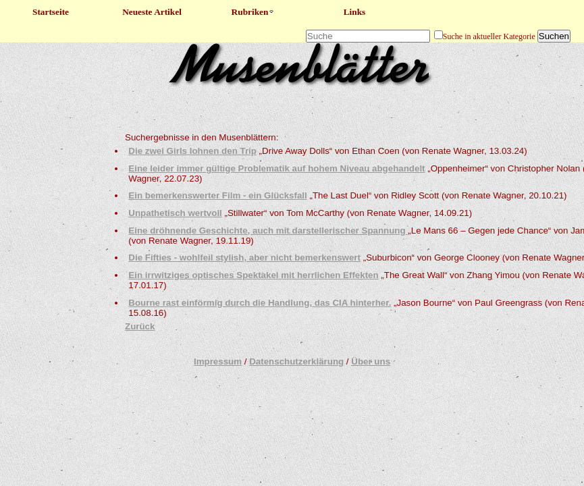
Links (355, 12)
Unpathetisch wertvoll (175, 213)
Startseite (50, 12)
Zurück (140, 326)
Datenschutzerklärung (296, 361)
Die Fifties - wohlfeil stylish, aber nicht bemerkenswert (244, 257)
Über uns (370, 361)
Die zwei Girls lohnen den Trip (192, 151)
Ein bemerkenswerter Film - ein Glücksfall (217, 195)
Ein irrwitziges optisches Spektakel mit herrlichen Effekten (253, 275)
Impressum (218, 361)
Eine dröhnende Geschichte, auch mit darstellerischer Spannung (268, 230)
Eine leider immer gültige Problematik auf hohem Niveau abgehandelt (276, 168)
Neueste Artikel (152, 12)
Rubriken (253, 12)
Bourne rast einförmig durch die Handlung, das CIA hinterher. (259, 303)
